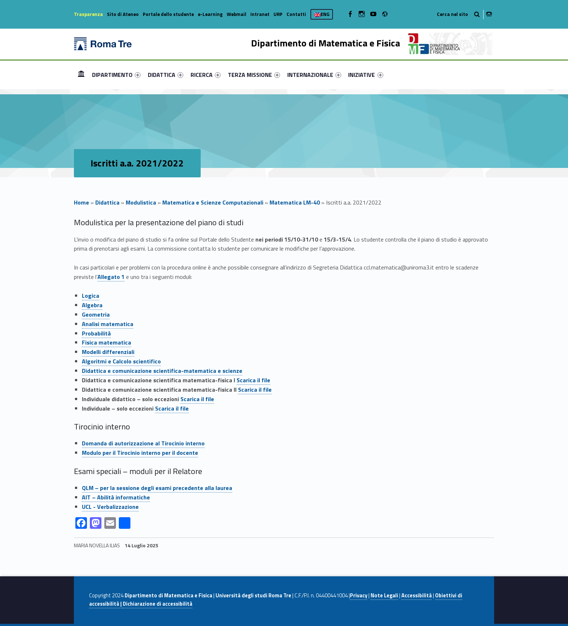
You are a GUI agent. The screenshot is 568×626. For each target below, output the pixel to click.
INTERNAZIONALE (314, 74)
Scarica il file (253, 380)
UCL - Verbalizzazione (110, 506)
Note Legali (384, 596)
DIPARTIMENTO (116, 74)
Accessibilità (416, 596)
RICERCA (206, 74)
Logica (90, 295)
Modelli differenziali (108, 351)
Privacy (358, 596)
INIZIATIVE (365, 74)
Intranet (260, 14)
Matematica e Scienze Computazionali (212, 202)
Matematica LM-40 (295, 202)
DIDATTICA (165, 74)
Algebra (92, 305)
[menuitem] (81, 74)
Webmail (236, 14)
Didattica (107, 202)
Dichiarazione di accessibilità (157, 604)
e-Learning (210, 14)
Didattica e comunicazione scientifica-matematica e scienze (162, 370)
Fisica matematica (106, 342)
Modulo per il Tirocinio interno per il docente (140, 452)
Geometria (96, 314)
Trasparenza (88, 14)
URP (278, 14)
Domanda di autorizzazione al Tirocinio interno (143, 443)
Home (81, 74)
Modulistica (141, 202)
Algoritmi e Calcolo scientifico (121, 361)
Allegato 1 (111, 276)
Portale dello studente (168, 14)
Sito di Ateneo (123, 14)
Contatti (296, 14)
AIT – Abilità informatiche (116, 497)
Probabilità (96, 333)
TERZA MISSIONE (254, 74)
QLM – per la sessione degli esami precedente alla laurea (157, 487)
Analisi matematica (107, 324)
